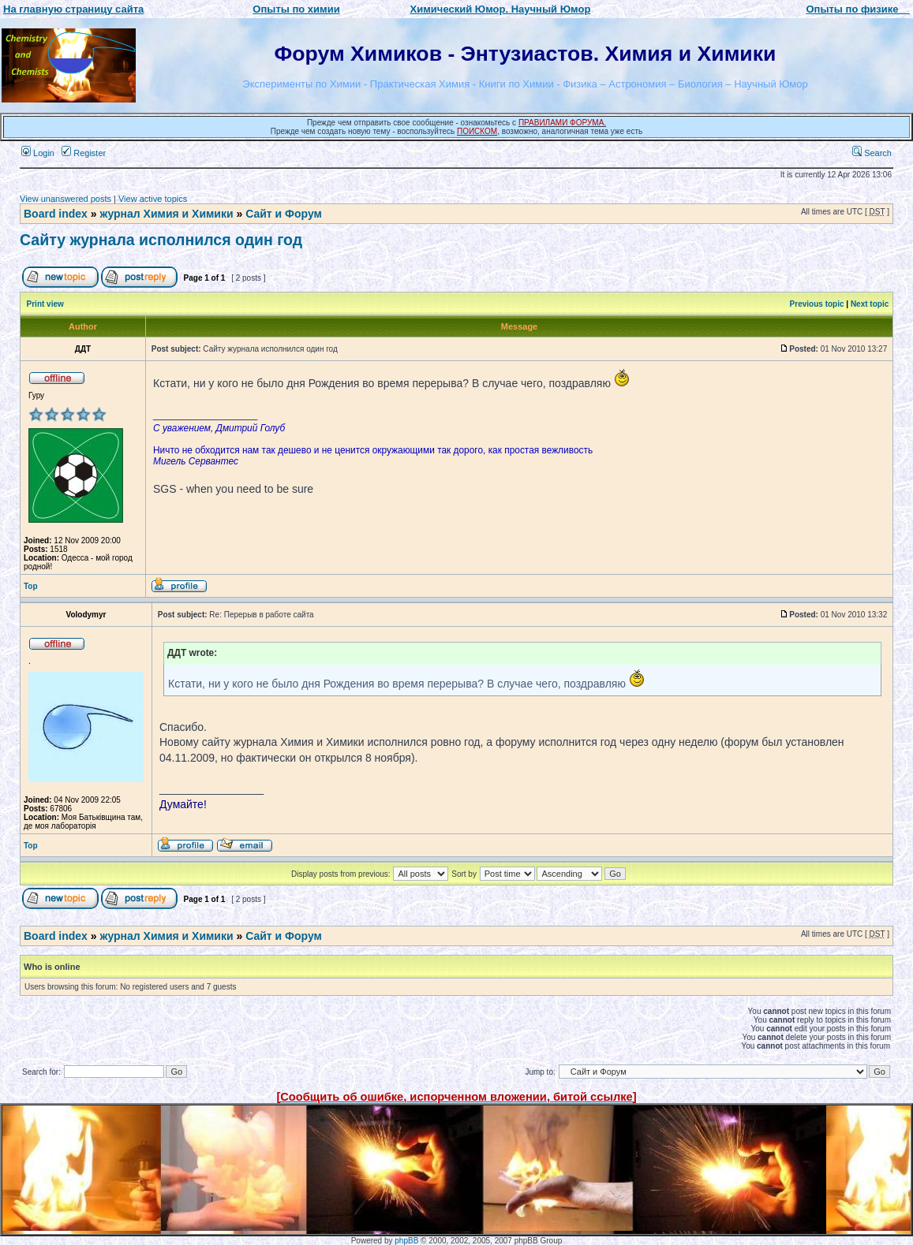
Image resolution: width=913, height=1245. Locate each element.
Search (872, 153)
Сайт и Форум (283, 213)
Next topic (870, 304)
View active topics (152, 198)
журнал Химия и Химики (166, 213)
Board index (56, 213)
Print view (45, 304)
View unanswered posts (65, 198)
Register (84, 153)
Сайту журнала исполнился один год (161, 239)
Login (37, 153)
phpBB (406, 1240)
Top (31, 586)
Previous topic (817, 304)
